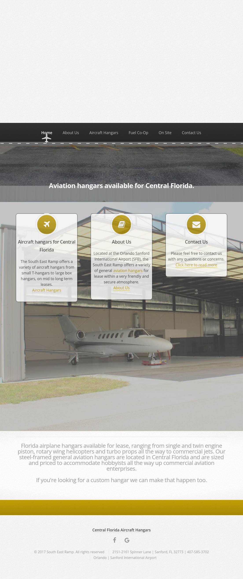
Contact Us (191, 132)
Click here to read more (196, 264)
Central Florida (170, 457)
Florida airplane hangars (51, 446)
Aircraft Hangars (103, 132)
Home (46, 132)
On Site (165, 132)
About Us (71, 132)
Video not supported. (121, 61)
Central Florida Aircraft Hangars (121, 530)
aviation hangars (128, 270)
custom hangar (109, 480)
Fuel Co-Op (138, 132)
